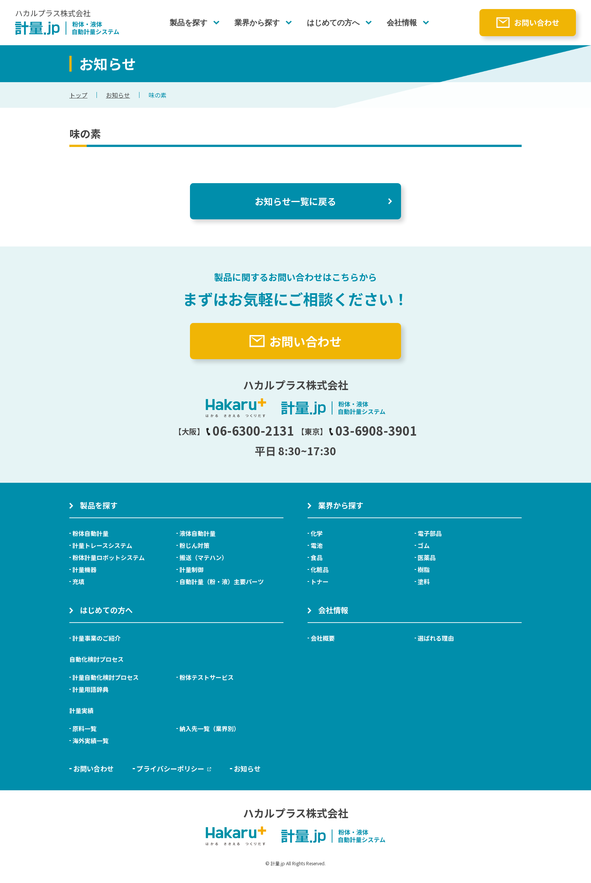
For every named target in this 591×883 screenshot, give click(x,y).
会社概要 (323, 638)
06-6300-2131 (250, 430)
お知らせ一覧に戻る (295, 201)
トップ (78, 94)
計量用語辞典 (90, 689)
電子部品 (430, 533)
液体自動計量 (197, 533)
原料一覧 (84, 728)
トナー (320, 581)
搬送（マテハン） (203, 557)
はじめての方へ (333, 22)
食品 (317, 557)
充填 (78, 581)
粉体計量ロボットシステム (108, 557)
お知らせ (118, 94)
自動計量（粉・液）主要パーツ (221, 581)
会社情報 (402, 22)
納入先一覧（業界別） (209, 728)
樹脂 (424, 569)
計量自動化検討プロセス (105, 677)
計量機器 (84, 569)
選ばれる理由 (436, 638)
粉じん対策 (194, 545)
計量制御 (191, 569)
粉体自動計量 (90, 533)
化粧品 (320, 569)
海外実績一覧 (90, 740)
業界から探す (257, 22)
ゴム (424, 545)
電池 (317, 545)
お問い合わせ (536, 22)
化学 (317, 533)
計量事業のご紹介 (96, 638)
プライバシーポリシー (173, 768)
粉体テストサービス (206, 677)
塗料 (424, 581)
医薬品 (427, 557)
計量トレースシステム (102, 545)
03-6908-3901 (373, 430)
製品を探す (188, 22)
